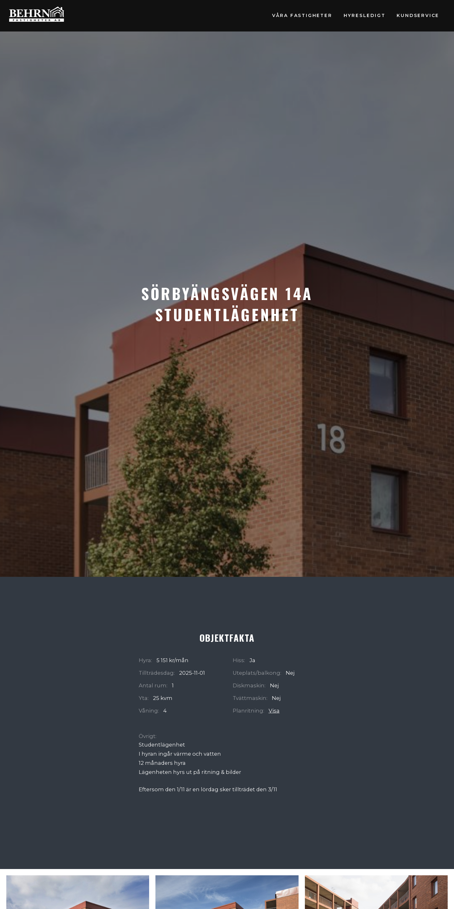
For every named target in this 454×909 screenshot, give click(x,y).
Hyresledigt (365, 15)
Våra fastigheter (302, 15)
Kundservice (418, 15)
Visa (274, 710)
